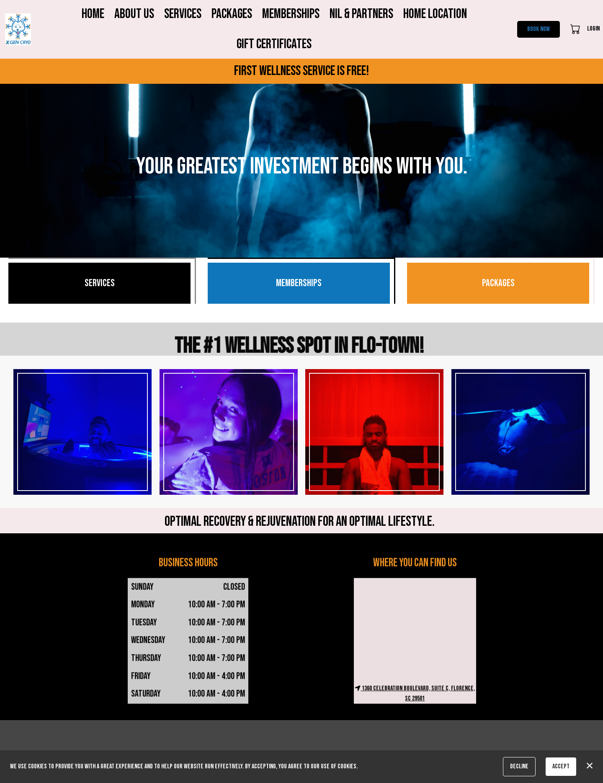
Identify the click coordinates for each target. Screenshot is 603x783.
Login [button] (593, 29)
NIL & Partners (361, 14)
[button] (576, 29)
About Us (134, 14)
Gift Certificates (274, 44)
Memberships (291, 14)
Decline (519, 766)
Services (182, 14)
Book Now (538, 29)
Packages (231, 14)
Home (93, 14)
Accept (561, 766)
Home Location (435, 14)
